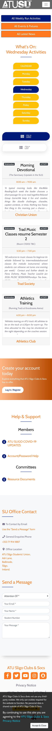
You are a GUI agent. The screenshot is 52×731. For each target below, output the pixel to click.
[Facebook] (8, 676)
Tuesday (26, 81)
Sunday (26, 120)
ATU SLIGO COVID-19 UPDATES (22, 443)
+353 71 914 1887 (11, 541)
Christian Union (26, 215)
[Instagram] (35, 676)
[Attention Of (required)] (26, 596)
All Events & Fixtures (26, 26)
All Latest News (26, 34)
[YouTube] (26, 676)
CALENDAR (26, 66)
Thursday (26, 97)
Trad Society (26, 284)
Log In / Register (13, 390)
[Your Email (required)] (26, 603)
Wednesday (26, 89)
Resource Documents (21, 479)
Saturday (26, 112)
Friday (26, 105)
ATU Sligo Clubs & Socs (26, 667)
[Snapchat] (44, 676)
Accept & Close (39, 725)
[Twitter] (17, 676)
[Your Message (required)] (26, 630)
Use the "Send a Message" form (18, 529)
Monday (26, 73)
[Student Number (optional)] (26, 617)
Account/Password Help (23, 456)
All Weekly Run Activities (26, 18)
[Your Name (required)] (26, 610)
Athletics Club (26, 341)
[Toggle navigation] (46, 4)
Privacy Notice (26, 685)
